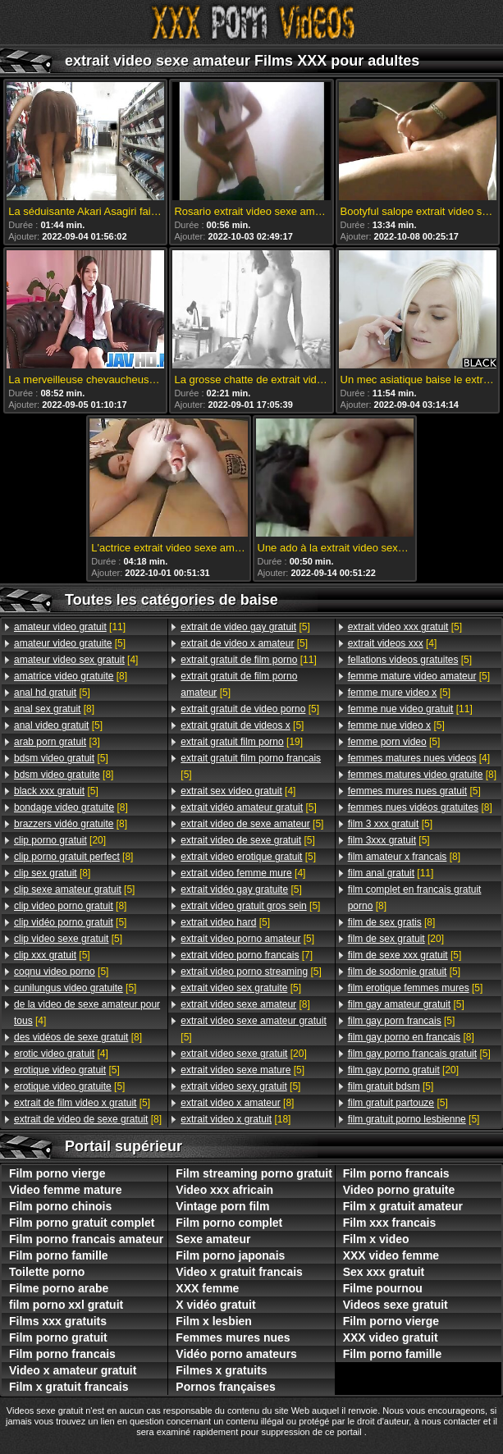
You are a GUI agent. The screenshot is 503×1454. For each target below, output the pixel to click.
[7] (247, 955)
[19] (242, 742)
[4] (76, 659)
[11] (70, 627)
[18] (235, 1119)
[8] (70, 676)
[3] (57, 742)
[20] (60, 840)
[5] (70, 643)
